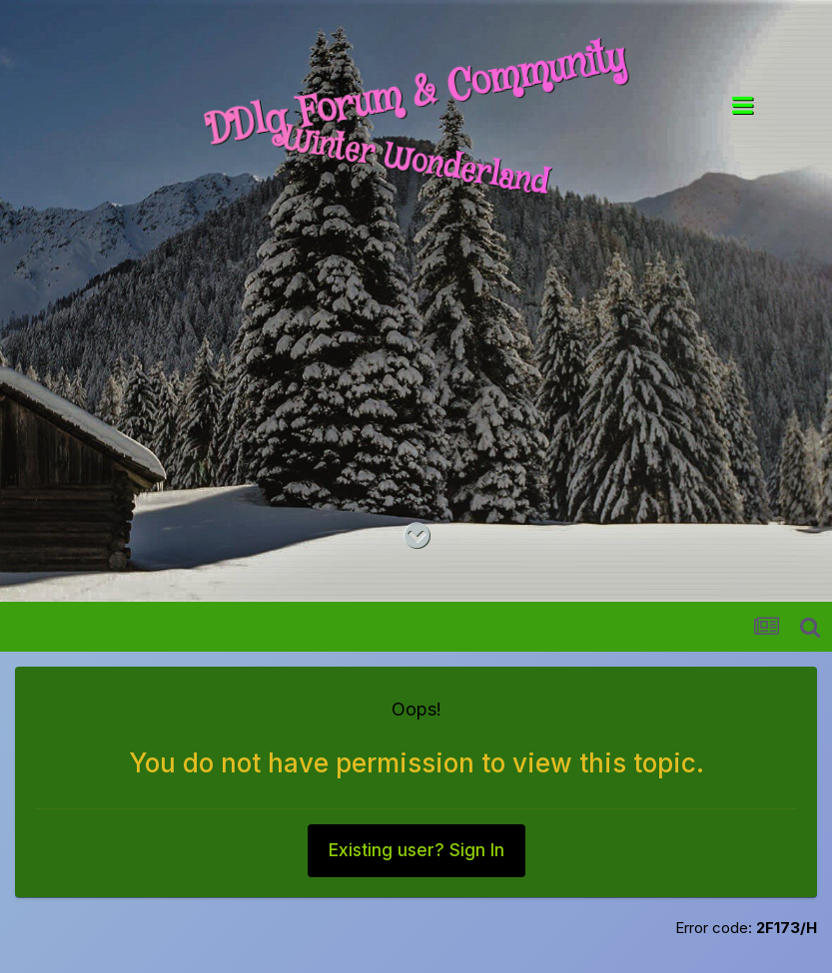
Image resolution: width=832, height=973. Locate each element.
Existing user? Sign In (416, 850)
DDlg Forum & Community (416, 94)
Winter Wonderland (415, 163)
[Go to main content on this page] (416, 536)
